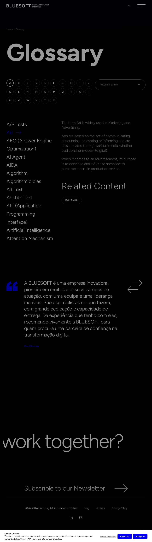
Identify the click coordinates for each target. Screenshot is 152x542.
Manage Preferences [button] (108, 536)
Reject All (124, 536)
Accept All (140, 536)
